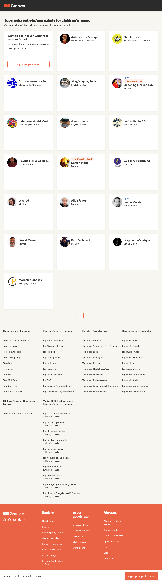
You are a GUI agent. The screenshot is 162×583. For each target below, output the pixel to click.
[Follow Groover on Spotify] (19, 520)
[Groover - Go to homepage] (22, 514)
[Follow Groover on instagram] (4, 520)
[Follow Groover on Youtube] (14, 520)
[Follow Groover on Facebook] (9, 520)
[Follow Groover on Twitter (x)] (24, 520)
